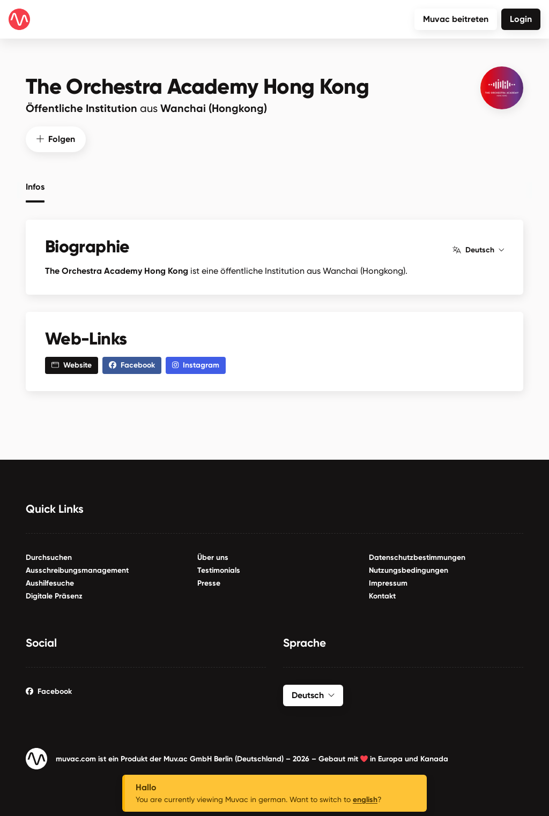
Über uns (212, 557)
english (365, 799)
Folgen (55, 138)
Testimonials (218, 569)
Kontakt (382, 595)
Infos (35, 185)
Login (521, 19)
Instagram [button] (195, 364)
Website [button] (71, 364)
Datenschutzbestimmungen (417, 557)
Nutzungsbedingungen (408, 569)
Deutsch (478, 249)
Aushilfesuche (50, 582)
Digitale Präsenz (54, 595)
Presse (208, 582)
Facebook (49, 690)
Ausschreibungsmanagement (77, 569)
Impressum (388, 582)
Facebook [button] (132, 364)
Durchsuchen (49, 557)
